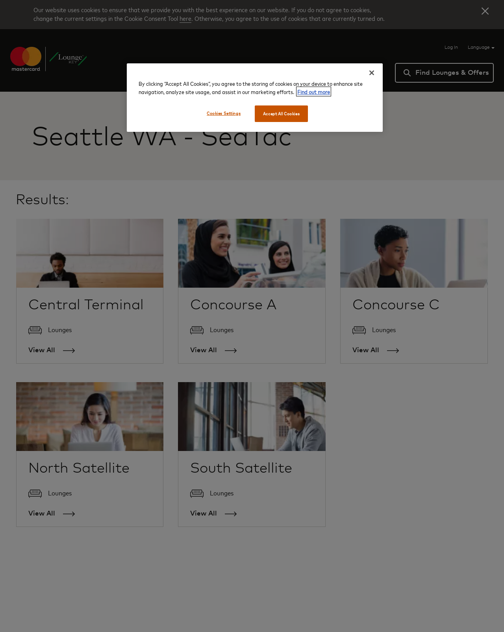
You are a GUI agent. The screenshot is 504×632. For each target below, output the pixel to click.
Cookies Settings (224, 113)
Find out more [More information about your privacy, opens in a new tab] (313, 91)
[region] (255, 97)
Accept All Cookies (281, 113)
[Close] (371, 72)
